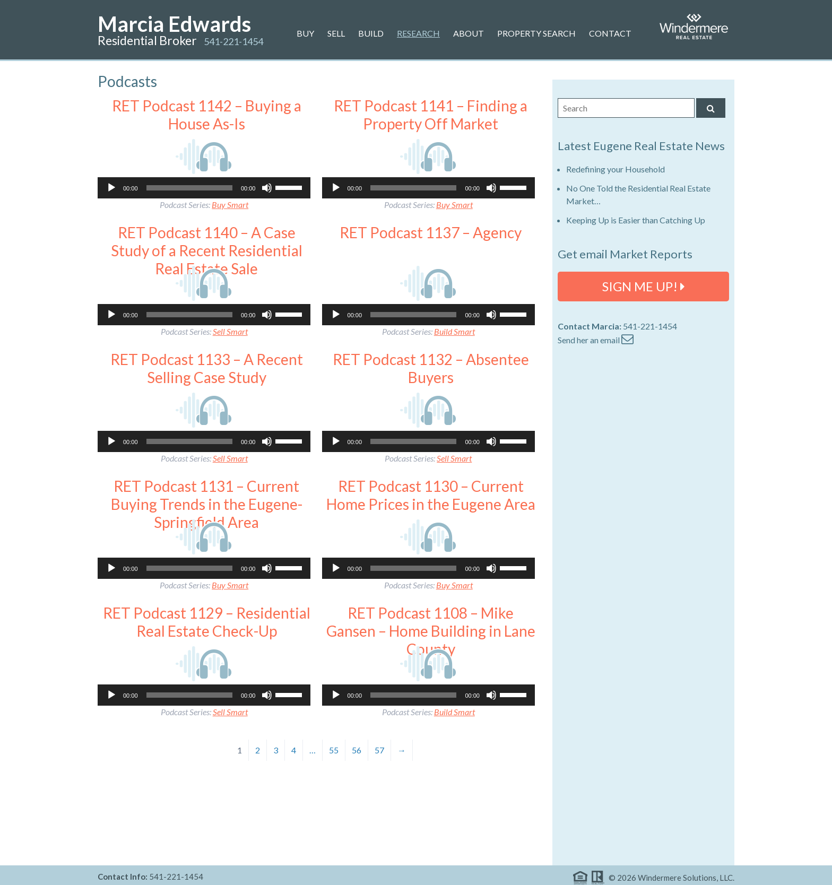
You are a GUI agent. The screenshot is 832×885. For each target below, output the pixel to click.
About (468, 33)
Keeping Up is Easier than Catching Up (635, 220)
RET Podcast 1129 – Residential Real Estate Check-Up (206, 622)
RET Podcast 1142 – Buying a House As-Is (206, 115)
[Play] (111, 188)
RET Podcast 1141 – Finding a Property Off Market (430, 115)
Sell (336, 33)
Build (371, 33)
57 (379, 750)
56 (356, 750)
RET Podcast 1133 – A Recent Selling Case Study (206, 368)
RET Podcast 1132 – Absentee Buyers (431, 368)
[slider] (189, 187)
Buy (305, 33)
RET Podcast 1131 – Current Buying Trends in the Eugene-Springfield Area (206, 504)
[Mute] (267, 188)
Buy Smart (230, 204)
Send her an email (596, 340)
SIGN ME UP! (643, 286)
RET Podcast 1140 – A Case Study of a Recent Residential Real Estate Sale (206, 250)
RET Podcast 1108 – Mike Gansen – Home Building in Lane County (430, 630)
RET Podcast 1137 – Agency (431, 232)
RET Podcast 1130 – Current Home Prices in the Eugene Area (430, 495)
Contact (610, 33)
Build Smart (454, 331)
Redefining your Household (615, 169)
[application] (204, 187)
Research (418, 33)
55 (334, 750)
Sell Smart (230, 331)
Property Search (536, 33)
